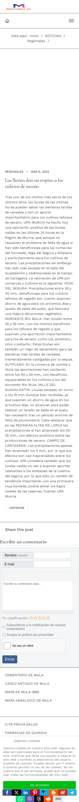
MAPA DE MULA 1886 (22, 692)
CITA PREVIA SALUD (21, 724)
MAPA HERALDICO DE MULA (28, 700)
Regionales (14, 171)
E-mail (9, 564)
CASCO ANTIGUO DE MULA (27, 684)
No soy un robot (22, 645)
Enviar (10, 659)
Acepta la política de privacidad (30, 635)
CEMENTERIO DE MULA (24, 675)
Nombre (16, 555)
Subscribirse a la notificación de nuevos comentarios (36, 627)
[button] (71, 20)
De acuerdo (39, 785)
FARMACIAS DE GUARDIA (26, 733)
